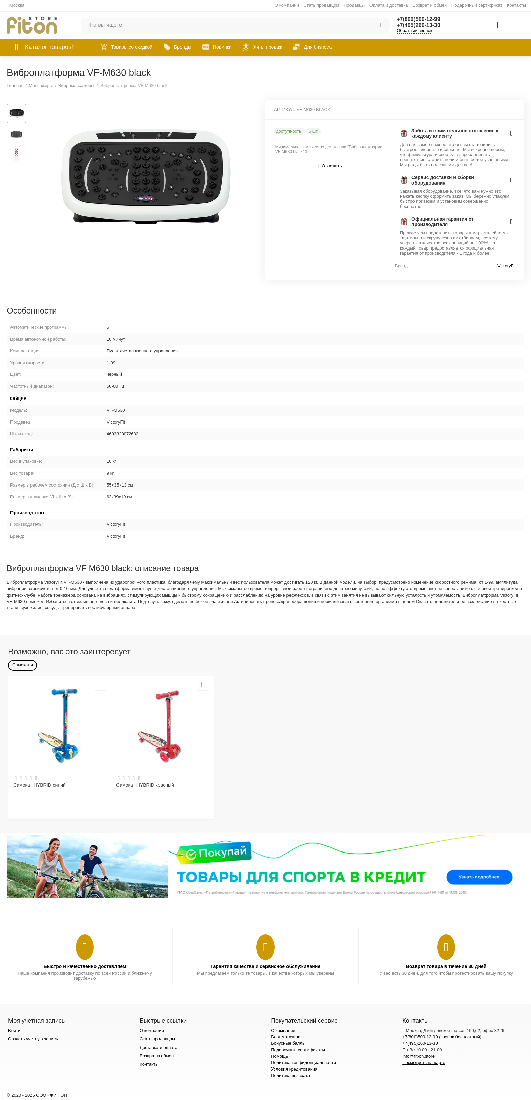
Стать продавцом (321, 5)
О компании (287, 5)
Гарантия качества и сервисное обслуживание (265, 966)
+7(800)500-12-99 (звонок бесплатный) (441, 1036)
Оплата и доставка (388, 5)
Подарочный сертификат (476, 5)
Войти (14, 1030)
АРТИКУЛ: (284, 109)
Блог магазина (285, 1036)
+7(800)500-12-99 (418, 19)
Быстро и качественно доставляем (84, 966)
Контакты (516, 5)
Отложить (330, 166)
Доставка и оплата (158, 1047)
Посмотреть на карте (423, 1062)
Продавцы (354, 5)
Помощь (279, 1056)
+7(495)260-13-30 (418, 25)
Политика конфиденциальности (303, 1062)
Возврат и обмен (429, 5)
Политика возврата (290, 1075)
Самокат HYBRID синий (39, 785)
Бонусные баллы (288, 1043)
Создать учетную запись (33, 1038)
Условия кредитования (294, 1069)
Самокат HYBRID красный (145, 785)
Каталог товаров (48, 47)
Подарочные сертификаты (298, 1049)
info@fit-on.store (418, 1056)
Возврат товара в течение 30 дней (446, 966)
